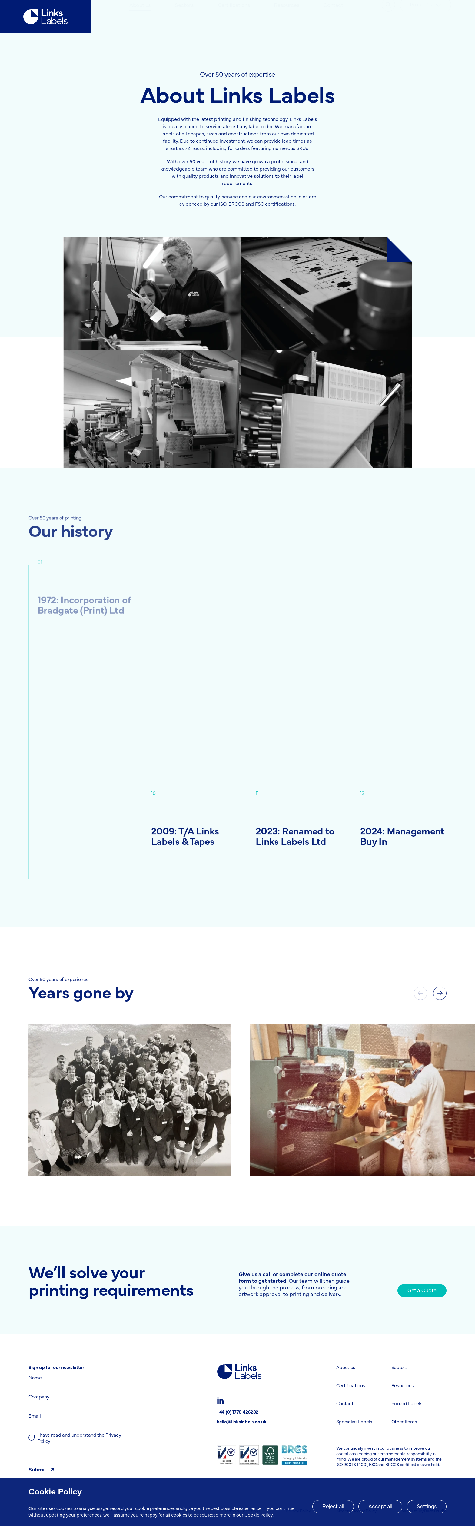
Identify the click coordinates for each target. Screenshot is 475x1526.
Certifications (234, 16)
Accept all (380, 1506)
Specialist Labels (354, 1421)
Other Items (404, 1421)
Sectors (184, 16)
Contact (333, 16)
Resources (286, 16)
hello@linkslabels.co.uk (242, 1421)
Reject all (333, 1506)
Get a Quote (422, 1290)
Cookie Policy (258, 1514)
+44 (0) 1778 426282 (237, 1411)
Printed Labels (407, 1403)
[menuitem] (140, 16)
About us (140, 16)
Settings (427, 1506)
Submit (42, 1469)
